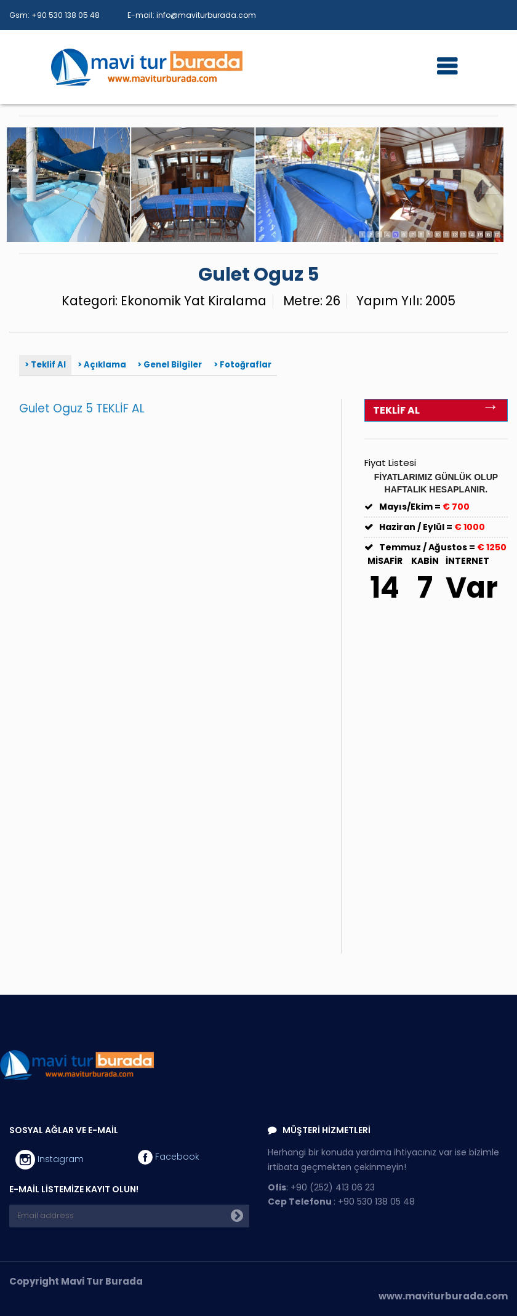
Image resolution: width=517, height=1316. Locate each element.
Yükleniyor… (188, 687)
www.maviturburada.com (443, 1296)
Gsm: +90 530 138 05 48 (54, 15)
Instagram (49, 1160)
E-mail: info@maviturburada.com (191, 15)
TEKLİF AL (436, 408)
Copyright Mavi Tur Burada (76, 1281)
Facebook (168, 1157)
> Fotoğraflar (242, 365)
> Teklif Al (45, 365)
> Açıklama (102, 365)
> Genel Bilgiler (169, 365)
